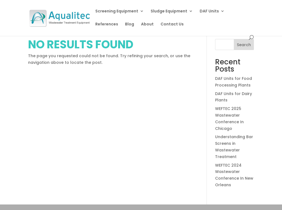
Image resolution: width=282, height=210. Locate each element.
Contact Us (172, 24)
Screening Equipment (116, 11)
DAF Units (209, 11)
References (106, 24)
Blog (129, 24)
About (147, 24)
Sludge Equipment (169, 11)
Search (244, 45)
